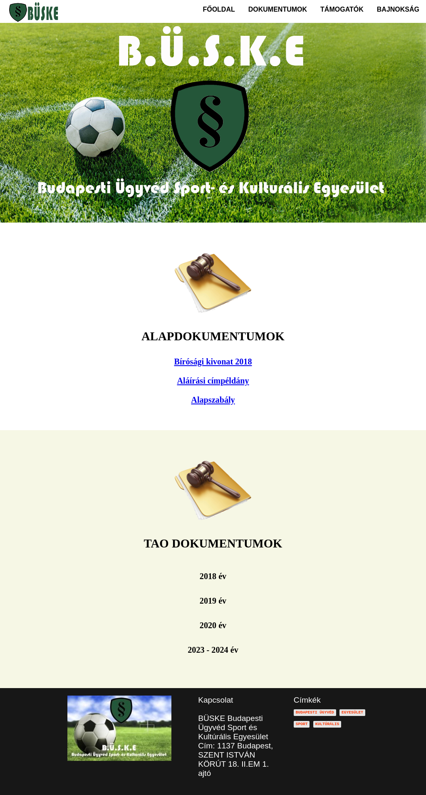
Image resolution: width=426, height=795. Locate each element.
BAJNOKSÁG (398, 9)
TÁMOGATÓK (342, 9)
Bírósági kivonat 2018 (213, 361)
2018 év (213, 576)
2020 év (213, 625)
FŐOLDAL (219, 9)
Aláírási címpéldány (213, 380)
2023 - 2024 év (213, 649)
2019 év (213, 600)
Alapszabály (213, 399)
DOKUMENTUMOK (277, 9)
